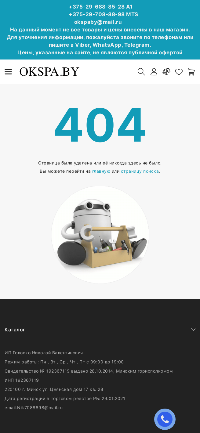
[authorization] (154, 72)
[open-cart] (191, 72)
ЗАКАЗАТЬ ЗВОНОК (166, 419)
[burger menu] (8, 71)
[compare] (166, 72)
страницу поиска (140, 171)
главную (101, 171)
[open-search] (141, 72)
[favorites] (179, 72)
